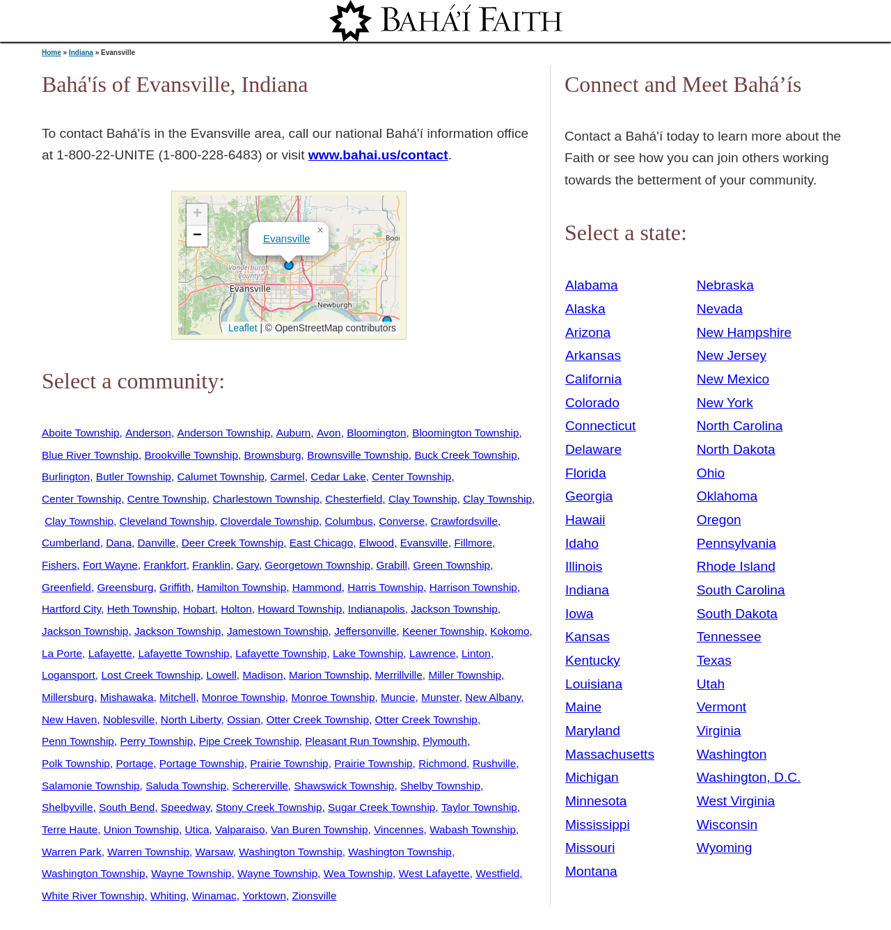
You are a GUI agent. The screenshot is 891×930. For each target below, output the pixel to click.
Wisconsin (727, 824)
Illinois (583, 566)
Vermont (721, 707)
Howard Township (300, 609)
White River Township (93, 895)
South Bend (127, 807)
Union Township (141, 829)
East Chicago (321, 543)
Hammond (317, 587)
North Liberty (191, 719)
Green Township (451, 565)
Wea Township (358, 873)
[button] (289, 265)
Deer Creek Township (233, 543)
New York (725, 402)
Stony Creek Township (269, 807)
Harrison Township (473, 587)
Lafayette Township (183, 653)
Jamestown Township (278, 631)
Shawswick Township (344, 785)
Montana (591, 871)
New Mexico (733, 379)
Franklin (211, 565)
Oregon (719, 519)
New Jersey (731, 355)
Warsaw (214, 852)
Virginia (719, 730)
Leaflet (241, 327)
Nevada (720, 308)
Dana (119, 543)
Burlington (66, 476)
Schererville (260, 785)
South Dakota (737, 613)
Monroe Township (243, 697)
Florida (585, 473)
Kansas (587, 636)
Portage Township (201, 763)
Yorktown (264, 895)
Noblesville (129, 719)
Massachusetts (609, 754)
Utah (711, 684)
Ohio (711, 473)
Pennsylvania (736, 543)
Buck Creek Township (465, 455)
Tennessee (729, 636)
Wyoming (724, 847)
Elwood (376, 543)
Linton (476, 653)
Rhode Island (736, 566)
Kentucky (592, 660)
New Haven (69, 719)
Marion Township (329, 675)
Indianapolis (376, 609)
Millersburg (68, 697)
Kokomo (509, 631)
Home (51, 52)
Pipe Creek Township (249, 741)
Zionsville (314, 895)
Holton (236, 609)
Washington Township (290, 852)
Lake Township (368, 653)
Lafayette (110, 653)
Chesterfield (353, 499)
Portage (134, 763)
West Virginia (736, 801)
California (593, 379)
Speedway (185, 807)
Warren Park (72, 852)
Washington (732, 754)
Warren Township (148, 852)
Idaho (582, 543)
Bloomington (376, 433)
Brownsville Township (358, 455)
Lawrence (432, 653)
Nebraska (725, 285)
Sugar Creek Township (381, 807)
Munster (440, 697)
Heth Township (142, 609)
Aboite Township (81, 433)
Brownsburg (272, 455)
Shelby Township (440, 785)
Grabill (392, 565)
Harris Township (385, 587)
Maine (583, 707)
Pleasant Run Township (360, 741)
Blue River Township (90, 455)
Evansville (286, 238)
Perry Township (156, 741)
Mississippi (597, 824)
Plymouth (445, 741)
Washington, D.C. (749, 777)
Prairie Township (289, 763)
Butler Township (133, 476)
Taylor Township (479, 807)
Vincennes (398, 829)
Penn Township (78, 741)
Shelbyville (67, 807)
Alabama (591, 285)
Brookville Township (191, 455)
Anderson (148, 433)
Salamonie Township (91, 785)
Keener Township (443, 631)
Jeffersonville (365, 631)
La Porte (62, 653)
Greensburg (125, 587)
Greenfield (66, 587)
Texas (714, 660)
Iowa (579, 613)
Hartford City (71, 609)
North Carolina (740, 425)
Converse (402, 521)
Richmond (442, 763)
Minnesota (596, 801)
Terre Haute (69, 829)
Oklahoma (727, 496)
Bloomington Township (465, 433)
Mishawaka (127, 697)
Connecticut (600, 425)
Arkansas (593, 355)
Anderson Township (223, 433)
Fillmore (473, 543)
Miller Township (464, 675)
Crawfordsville (464, 521)
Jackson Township (454, 609)
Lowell (221, 675)
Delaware (593, 449)
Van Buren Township (319, 829)
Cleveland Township (167, 521)
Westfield (497, 873)
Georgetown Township (317, 565)
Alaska (585, 308)
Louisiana (593, 684)
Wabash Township (472, 829)
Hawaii (585, 519)
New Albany (493, 697)
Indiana (81, 52)
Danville (157, 543)
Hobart (199, 609)
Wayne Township (191, 873)
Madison (262, 675)
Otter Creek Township (318, 719)
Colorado (592, 402)
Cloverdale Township (270, 521)
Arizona (587, 332)
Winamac (214, 895)
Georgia (589, 496)
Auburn (293, 433)
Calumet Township (220, 476)
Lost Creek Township (150, 675)
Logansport (68, 675)
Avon (329, 433)
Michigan (592, 777)
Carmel (287, 476)
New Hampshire (744, 332)
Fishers (59, 565)
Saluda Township (185, 785)
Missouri (590, 847)
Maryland (592, 730)
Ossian (243, 719)
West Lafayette (434, 873)
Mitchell (177, 697)
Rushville (494, 763)
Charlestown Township (265, 499)
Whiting (168, 895)
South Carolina (741, 590)
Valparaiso (240, 829)
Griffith (175, 587)
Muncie (398, 697)
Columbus (349, 521)
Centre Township (167, 499)
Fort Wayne (110, 565)
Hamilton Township (242, 587)
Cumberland (71, 543)
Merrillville (399, 675)
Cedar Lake (337, 476)
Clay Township (422, 499)
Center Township (411, 476)
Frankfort (164, 565)
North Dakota (736, 449)
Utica (197, 829)
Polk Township (76, 763)
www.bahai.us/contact (378, 155)
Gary (248, 565)
